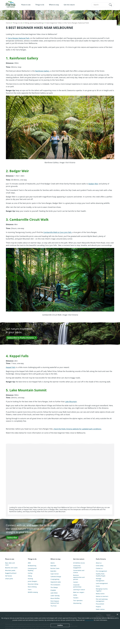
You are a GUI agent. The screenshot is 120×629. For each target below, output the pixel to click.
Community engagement (77, 567)
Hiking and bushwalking (33, 23)
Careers (75, 582)
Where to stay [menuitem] (54, 5)
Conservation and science (78, 571)
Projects (98, 606)
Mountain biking (33, 584)
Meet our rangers (78, 592)
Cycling (30, 573)
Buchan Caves (55, 568)
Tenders (75, 598)
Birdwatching (32, 566)
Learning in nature (79, 589)
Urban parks (9, 578)
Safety (75, 595)
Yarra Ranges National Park (18, 38)
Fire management (101, 571)
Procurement (100, 604)
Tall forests (8, 576)
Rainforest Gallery (42, 71)
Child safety (99, 566)
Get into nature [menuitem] (69, 5)
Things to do (17, 23)
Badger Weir (93, 184)
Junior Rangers (32, 581)
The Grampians (55, 585)
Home (8, 23)
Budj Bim (53, 571)
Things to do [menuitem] (39, 5)
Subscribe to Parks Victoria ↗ (21, 337)
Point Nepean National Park (55, 602)
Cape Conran (55, 574)
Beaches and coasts (11, 568)
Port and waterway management (102, 600)
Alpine (53, 563)
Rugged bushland (10, 573)
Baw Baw (53, 566)
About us (99, 563)
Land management (102, 583)
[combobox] (102, 4)
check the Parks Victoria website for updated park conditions (77, 429)
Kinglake (53, 590)
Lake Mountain (71, 401)
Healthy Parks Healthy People (100, 575)
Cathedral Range (56, 576)
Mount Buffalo (55, 598)
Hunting (30, 578)
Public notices (100, 609)
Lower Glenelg (55, 595)
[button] (110, 4)
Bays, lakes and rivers (10, 564)
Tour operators (78, 600)
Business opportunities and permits (79, 577)
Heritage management (100, 580)
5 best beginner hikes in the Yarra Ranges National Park (67, 23)
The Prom (54, 606)
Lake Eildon (54, 593)
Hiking (30, 576)
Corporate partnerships (77, 586)
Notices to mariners (102, 596)
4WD (29, 563)
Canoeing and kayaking (32, 569)
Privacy (8, 541)
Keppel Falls (10, 367)
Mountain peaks (10, 570)
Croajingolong (55, 579)
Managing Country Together (102, 590)
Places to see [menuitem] (25, 5)
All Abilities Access (79, 563)
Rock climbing (32, 587)
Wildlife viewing (33, 592)
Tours (29, 589)
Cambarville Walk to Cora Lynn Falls (57, 232)
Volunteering (77, 603)
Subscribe (12, 537)
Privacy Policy (89, 620)
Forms (98, 586)
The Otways (54, 587)
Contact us (99, 568)
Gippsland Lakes (56, 582)
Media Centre (100, 594)
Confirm (60, 625)
